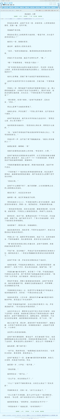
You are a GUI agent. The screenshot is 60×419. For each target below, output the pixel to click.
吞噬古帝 (22, 18)
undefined (42, 0)
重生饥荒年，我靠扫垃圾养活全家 (42, 415)
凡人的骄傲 (10, 18)
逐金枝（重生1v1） (12, 10)
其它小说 (37, 7)
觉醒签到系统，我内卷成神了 (21, 415)
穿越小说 (22, 7)
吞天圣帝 (13, 18)
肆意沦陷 (50, 415)
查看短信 (49, 0)
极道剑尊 (19, 18)
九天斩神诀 (6, 18)
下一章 (31, 16)
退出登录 (57, 0)
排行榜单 (43, 7)
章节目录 (25, 16)
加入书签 (35, 16)
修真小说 (11, 7)
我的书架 (46, 0)
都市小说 (16, 7)
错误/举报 (40, 16)
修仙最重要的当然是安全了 (28, 18)
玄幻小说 (6, 7)
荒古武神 (42, 18)
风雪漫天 (28, 415)
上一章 (20, 16)
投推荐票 (15, 16)
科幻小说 (32, 7)
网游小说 (27, 7)
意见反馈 (54, 4)
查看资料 (53, 0)
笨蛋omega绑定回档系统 (37, 18)
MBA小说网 (7, 0)
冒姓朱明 (35, 415)
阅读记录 (53, 7)
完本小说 (48, 7)
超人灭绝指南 (32, 415)
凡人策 (16, 18)
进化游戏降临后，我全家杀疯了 (11, 415)
